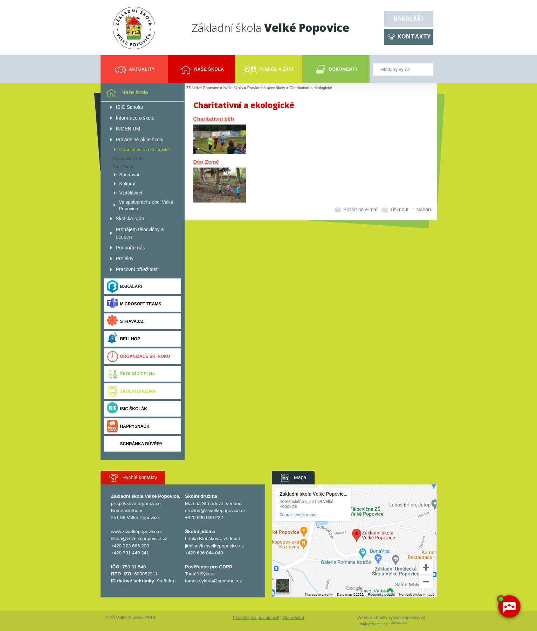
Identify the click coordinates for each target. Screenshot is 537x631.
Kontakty (414, 36)
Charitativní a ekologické (310, 88)
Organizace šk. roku (138, 356)
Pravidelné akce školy (266, 88)
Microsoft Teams (134, 303)
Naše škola (233, 88)
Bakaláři (408, 18)
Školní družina (131, 391)
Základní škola (270, 27)
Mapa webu (293, 617)
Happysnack (128, 426)
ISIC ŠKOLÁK (127, 408)
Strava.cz (125, 321)
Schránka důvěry (135, 443)
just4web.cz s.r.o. (374, 624)
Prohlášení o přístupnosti (256, 617)
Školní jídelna (131, 373)
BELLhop (123, 338)
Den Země (206, 162)
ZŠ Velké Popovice (202, 88)
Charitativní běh (213, 119)
